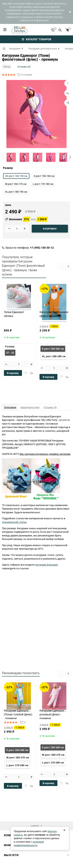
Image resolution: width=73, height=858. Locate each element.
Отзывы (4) (24, 66)
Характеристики (30, 407)
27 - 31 (10, 352)
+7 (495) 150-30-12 (42, 247)
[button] (70, 157)
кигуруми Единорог (46, 564)
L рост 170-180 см (17, 765)
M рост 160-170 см (17, 757)
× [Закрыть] (64, 830)
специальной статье (14, 522)
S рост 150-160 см (53, 348)
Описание (10, 407)
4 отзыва (26, 74)
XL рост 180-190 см (54, 356)
